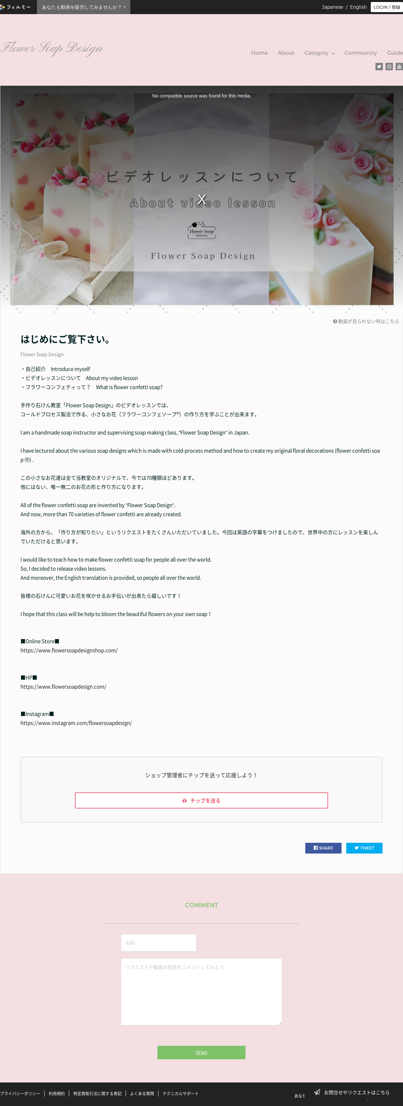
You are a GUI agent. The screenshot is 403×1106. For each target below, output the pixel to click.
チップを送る (201, 801)
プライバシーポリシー (20, 1094)
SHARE (323, 849)
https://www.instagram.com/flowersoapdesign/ (76, 722)
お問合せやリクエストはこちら (354, 1092)
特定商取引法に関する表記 (97, 1094)
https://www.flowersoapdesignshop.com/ (69, 650)
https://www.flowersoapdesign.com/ (63, 686)
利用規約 (57, 1094)
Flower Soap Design (42, 354)
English (358, 7)
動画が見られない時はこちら (366, 321)
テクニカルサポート (181, 1094)
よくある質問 (142, 1094)
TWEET (364, 849)
